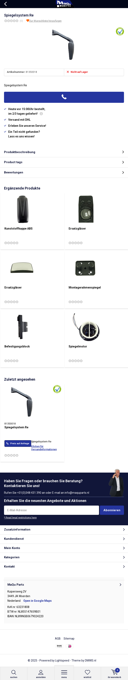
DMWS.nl (90, 660)
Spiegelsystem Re (16, 427)
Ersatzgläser (77, 228)
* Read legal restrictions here (20, 517)
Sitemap (69, 638)
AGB (58, 638)
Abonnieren (111, 510)
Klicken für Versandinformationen (44, 448)
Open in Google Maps (37, 600)
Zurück (5, 4)
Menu (64, 674)
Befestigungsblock (17, 346)
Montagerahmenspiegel (85, 287)
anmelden (40, 674)
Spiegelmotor (78, 346)
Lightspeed (62, 660)
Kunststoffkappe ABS (18, 228)
